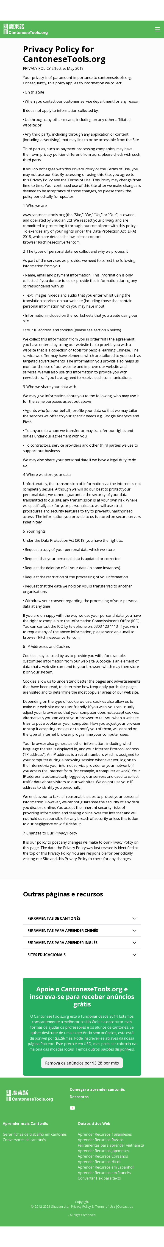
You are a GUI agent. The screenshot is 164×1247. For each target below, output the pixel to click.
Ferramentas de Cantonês (54, 918)
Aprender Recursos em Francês (104, 1172)
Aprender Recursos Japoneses (103, 1150)
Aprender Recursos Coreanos (103, 1156)
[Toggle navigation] (157, 29)
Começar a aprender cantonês (97, 1089)
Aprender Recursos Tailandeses (105, 1134)
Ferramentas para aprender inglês (62, 942)
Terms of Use (105, 1206)
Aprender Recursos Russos (101, 1139)
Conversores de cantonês (24, 1139)
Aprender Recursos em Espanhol (105, 1167)
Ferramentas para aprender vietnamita (111, 1145)
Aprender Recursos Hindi (99, 1161)
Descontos (79, 1096)
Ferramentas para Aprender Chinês (63, 930)
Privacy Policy (81, 1206)
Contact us (125, 1206)
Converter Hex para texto (99, 1178)
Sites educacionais (47, 954)
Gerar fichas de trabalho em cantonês (35, 1134)
